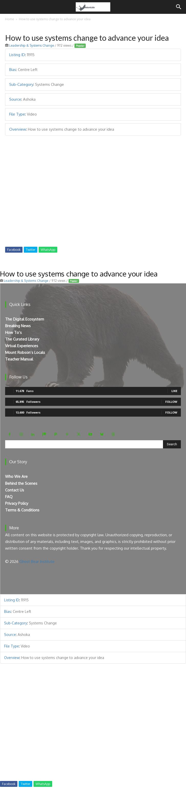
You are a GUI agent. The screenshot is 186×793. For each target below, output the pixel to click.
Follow (171, 402)
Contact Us (14, 490)
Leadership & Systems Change (31, 45)
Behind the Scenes (21, 483)
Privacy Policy (16, 503)
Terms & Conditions (22, 510)
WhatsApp (48, 250)
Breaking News (18, 325)
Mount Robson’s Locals (25, 352)
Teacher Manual (19, 359)
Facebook (13, 250)
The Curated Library (22, 339)
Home (9, 19)
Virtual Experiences (21, 345)
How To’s (13, 332)
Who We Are (16, 476)
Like (174, 391)
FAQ (9, 496)
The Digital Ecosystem (24, 319)
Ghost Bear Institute (36, 561)
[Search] (179, 7)
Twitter (30, 250)
